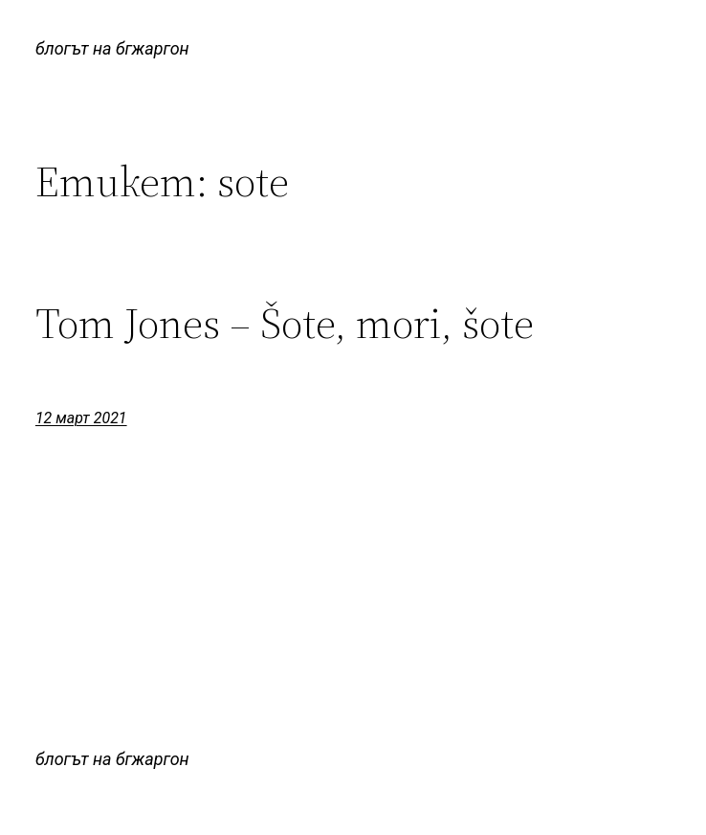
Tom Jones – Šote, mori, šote (284, 324)
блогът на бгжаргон (112, 48)
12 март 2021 (81, 418)
